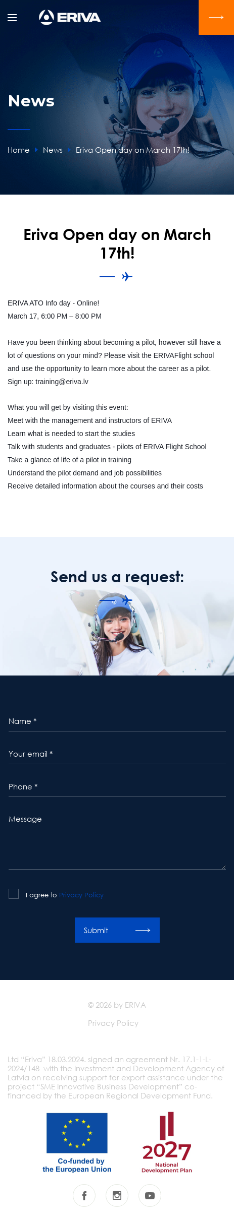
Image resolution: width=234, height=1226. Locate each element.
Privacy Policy (81, 895)
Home (19, 149)
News (53, 149)
